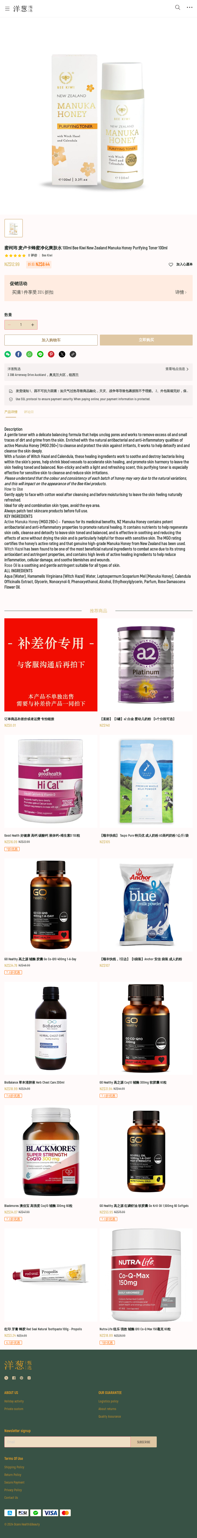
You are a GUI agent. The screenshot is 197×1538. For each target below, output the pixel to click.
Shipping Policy (14, 1467)
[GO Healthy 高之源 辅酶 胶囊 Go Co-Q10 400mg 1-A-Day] (50, 916)
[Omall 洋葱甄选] (22, 8)
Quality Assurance (109, 1417)
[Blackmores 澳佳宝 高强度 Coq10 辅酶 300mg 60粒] (50, 1163)
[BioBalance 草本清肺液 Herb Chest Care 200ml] (50, 1039)
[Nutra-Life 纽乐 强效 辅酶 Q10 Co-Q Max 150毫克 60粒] (146, 1286)
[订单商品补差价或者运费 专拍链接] (50, 673)
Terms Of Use (13, 1458)
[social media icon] (6, 1378)
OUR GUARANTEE (110, 1392)
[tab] (10, 414)
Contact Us (11, 1498)
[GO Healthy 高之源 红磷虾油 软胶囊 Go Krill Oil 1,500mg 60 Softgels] (146, 1163)
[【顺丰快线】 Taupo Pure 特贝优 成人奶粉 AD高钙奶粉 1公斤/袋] (146, 789)
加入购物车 (51, 340)
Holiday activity (14, 1401)
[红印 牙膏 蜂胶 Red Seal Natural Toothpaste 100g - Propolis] (50, 1286)
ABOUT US (11, 1392)
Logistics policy (108, 1401)
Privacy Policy (13, 1490)
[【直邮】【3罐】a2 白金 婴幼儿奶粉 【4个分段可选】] (146, 673)
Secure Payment (14, 1483)
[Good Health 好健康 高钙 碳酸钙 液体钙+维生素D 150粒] (50, 792)
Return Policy (12, 1475)
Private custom (13, 1409)
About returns (107, 1409)
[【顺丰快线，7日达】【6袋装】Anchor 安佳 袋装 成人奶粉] (146, 913)
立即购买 (146, 340)
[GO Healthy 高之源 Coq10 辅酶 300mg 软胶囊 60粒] (146, 1039)
